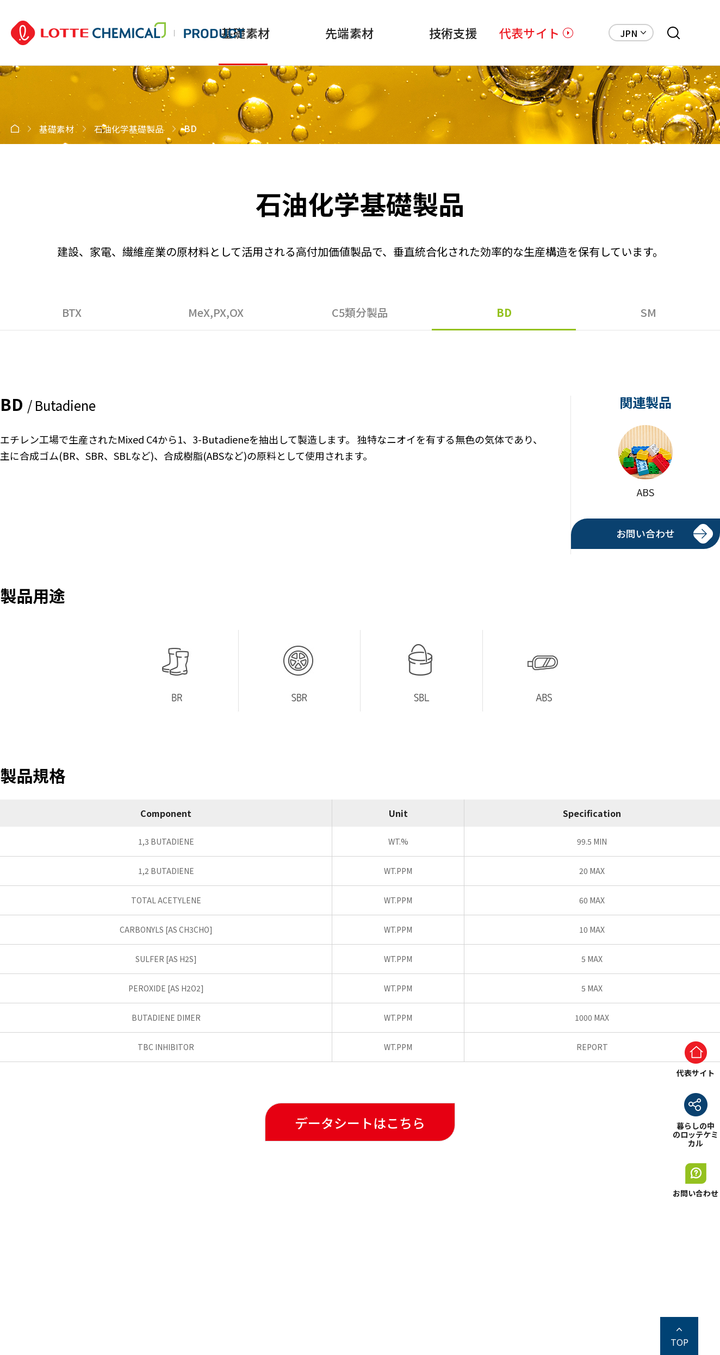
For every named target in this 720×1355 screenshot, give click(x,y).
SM (648, 312)
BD (504, 312)
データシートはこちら (360, 1122)
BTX (72, 312)
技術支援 (453, 32)
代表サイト (529, 32)
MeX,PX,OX (216, 312)
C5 (360, 312)
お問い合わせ (645, 533)
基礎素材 (245, 32)
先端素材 (349, 32)
